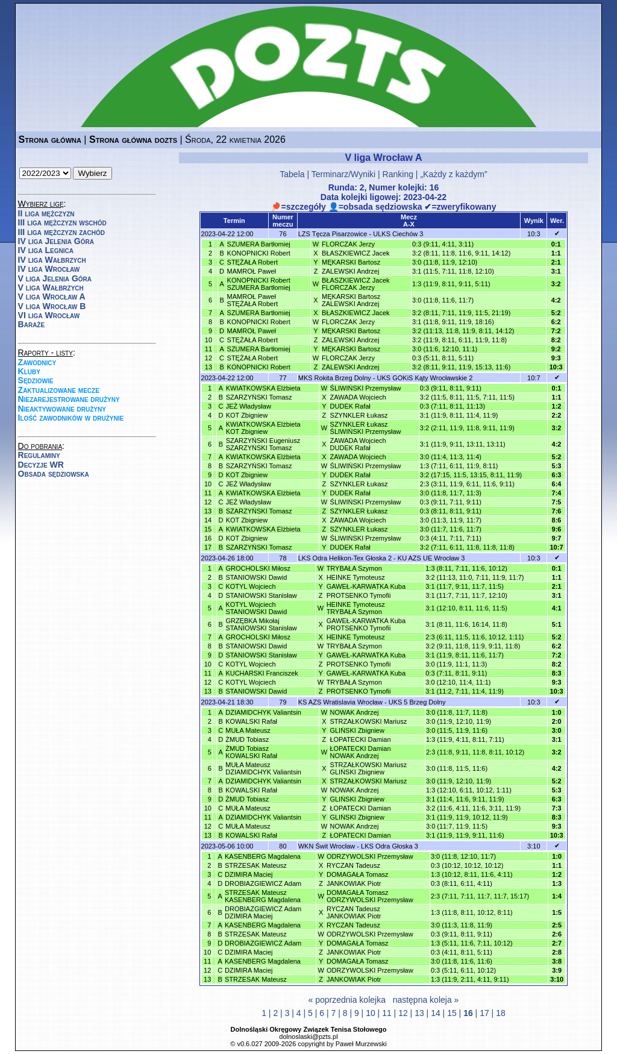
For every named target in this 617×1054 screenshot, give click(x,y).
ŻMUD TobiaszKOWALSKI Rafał (251, 752)
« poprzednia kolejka (347, 1000)
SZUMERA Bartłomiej (258, 244)
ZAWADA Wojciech (358, 397)
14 (435, 1013)
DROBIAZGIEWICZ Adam (263, 883)
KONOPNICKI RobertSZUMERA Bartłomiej (258, 284)
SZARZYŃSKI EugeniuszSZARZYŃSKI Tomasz (263, 444)
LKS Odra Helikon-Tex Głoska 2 (345, 558)
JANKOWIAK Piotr (354, 883)
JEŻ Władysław (248, 406)
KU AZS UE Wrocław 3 (431, 558)
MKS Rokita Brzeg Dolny (334, 377)
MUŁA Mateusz (248, 730)
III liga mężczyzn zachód (61, 232)
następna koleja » (426, 1000)
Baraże (31, 324)
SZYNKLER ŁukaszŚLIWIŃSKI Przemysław (365, 428)
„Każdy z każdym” (453, 174)
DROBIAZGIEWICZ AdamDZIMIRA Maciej (263, 912)
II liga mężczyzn (46, 213)
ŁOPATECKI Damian (360, 739)
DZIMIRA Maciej (248, 874)
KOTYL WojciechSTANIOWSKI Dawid (256, 608)
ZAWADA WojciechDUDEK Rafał (358, 444)
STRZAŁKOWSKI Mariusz (368, 721)
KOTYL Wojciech (250, 586)
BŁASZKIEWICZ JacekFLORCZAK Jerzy (355, 284)
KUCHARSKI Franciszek (261, 673)
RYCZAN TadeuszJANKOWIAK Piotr (354, 912)
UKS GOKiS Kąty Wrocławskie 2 (425, 377)
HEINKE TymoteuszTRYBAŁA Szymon (356, 608)
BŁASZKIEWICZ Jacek (355, 253)
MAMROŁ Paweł (251, 271)
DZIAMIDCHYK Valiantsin (263, 712)
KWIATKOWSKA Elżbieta (263, 388)
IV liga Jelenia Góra (56, 241)
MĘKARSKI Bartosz (351, 262)
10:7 (533, 377)
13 (419, 1013)
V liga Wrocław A (52, 296)
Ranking (398, 174)
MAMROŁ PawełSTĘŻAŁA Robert (252, 300)
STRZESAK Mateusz (256, 865)
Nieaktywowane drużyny (62, 408)
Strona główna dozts (133, 139)
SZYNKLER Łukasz (359, 415)
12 (403, 1013)
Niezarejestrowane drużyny (69, 399)
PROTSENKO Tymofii (359, 595)
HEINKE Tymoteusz (356, 577)
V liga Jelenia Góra (55, 278)
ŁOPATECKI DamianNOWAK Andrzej (360, 752)
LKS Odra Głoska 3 (389, 846)
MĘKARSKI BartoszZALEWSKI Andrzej (351, 300)
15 (452, 1013)
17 (484, 1013)
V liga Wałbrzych (51, 287)
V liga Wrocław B (52, 306)
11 (387, 1013)
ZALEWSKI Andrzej (350, 271)
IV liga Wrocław (49, 269)
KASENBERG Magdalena (263, 856)
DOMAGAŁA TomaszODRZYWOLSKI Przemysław (370, 896)
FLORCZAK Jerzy (348, 244)
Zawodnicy (37, 362)
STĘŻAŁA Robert (252, 262)
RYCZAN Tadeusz (353, 865)
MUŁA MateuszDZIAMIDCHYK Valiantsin (263, 768)
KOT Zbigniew (247, 415)
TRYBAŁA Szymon (354, 568)
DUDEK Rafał (350, 406)
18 (501, 1013)
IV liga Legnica (46, 250)
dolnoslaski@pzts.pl (308, 1036)
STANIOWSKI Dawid (256, 577)
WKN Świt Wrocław (326, 846)
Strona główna (50, 139)
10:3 (533, 233)
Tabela (292, 174)
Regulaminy (39, 455)
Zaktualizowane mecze (58, 390)
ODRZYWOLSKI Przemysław (370, 856)
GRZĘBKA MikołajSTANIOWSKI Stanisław (260, 624)
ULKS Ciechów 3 (398, 233)
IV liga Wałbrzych (52, 260)
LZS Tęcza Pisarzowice (333, 233)
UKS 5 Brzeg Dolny (417, 702)
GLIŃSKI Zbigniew (357, 730)
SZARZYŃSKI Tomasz (259, 397)
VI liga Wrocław (49, 315)
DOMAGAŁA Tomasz (358, 874)
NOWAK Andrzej (354, 712)
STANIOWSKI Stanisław (260, 595)
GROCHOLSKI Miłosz (257, 568)
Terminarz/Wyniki (343, 174)
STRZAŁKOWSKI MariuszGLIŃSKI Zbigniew (368, 768)
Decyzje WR (41, 464)
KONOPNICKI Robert (258, 253)
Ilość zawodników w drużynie (71, 417)
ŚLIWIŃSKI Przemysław (365, 388)
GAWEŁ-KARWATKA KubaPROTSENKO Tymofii (366, 624)
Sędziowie (36, 380)
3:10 (533, 846)
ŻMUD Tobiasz (247, 739)
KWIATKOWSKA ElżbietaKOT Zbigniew (263, 428)
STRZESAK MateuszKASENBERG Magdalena (263, 896)
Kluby (29, 371)
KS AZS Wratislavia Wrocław (340, 702)
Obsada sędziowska (53, 473)
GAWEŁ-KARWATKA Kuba (366, 586)
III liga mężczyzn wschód (62, 222)
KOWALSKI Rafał (251, 721)
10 (370, 1013)
